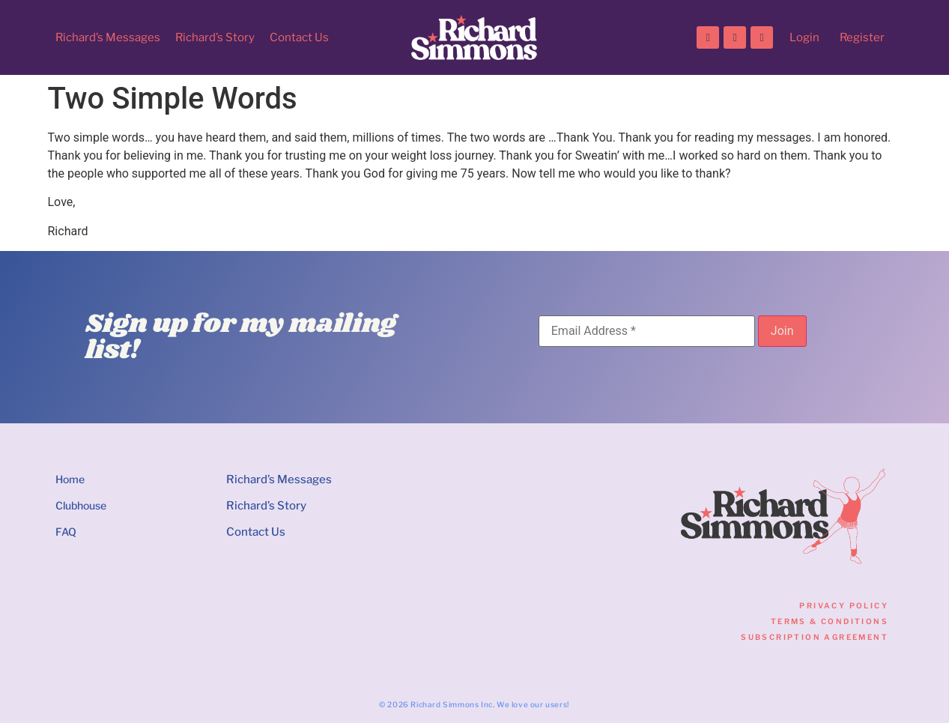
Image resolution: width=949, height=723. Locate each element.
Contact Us (299, 37)
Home (70, 479)
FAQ (65, 531)
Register (862, 37)
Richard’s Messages (107, 37)
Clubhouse (80, 505)
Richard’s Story (215, 37)
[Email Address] (647, 331)
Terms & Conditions (829, 621)
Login (804, 37)
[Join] (782, 331)
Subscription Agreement (814, 636)
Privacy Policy (843, 605)
